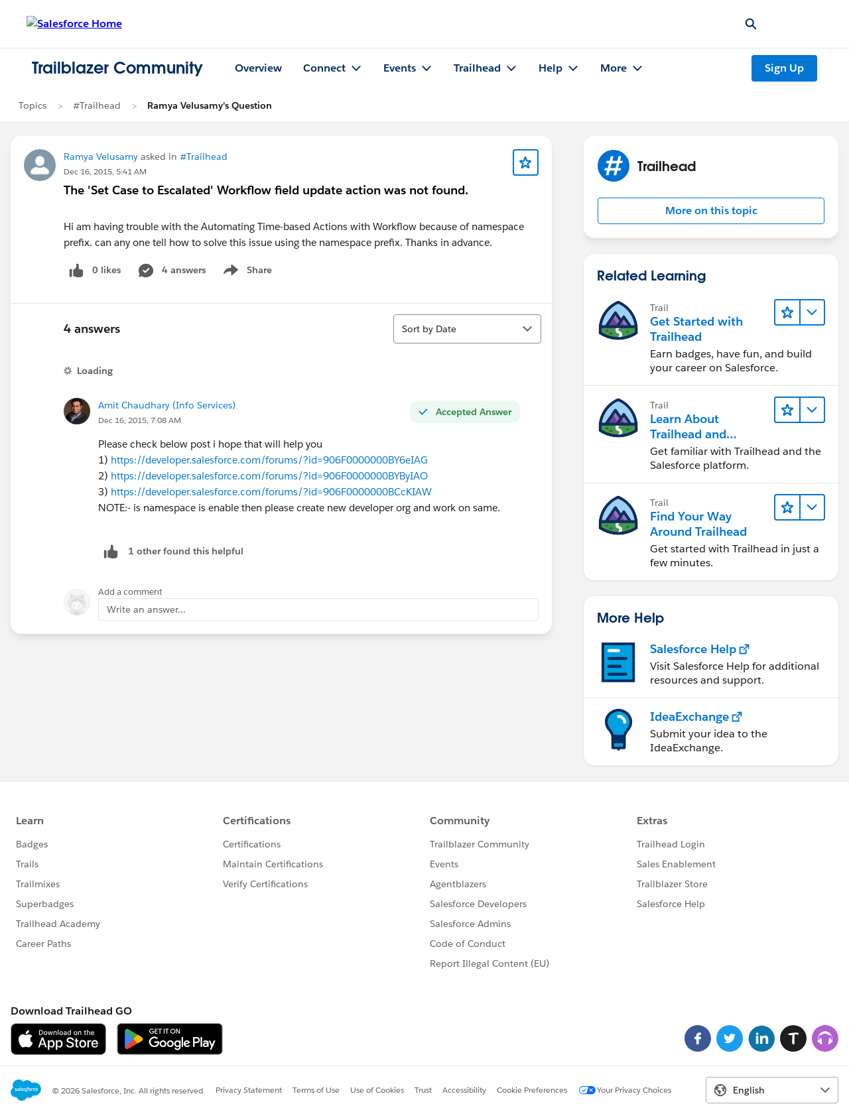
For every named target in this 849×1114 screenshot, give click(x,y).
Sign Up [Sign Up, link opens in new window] (784, 68)
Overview (258, 68)
